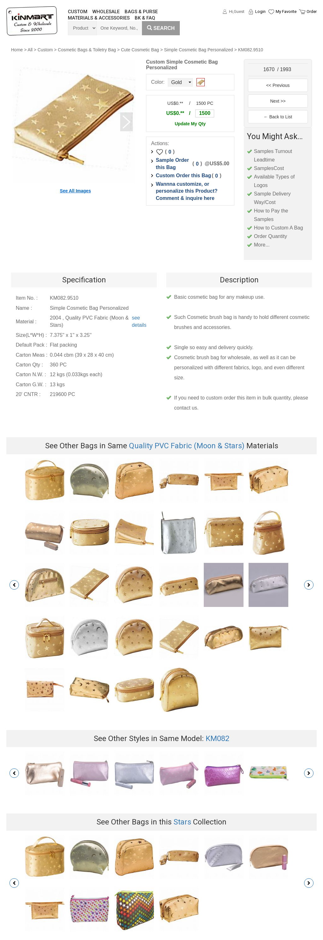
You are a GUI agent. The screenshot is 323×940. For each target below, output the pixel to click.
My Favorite (286, 11)
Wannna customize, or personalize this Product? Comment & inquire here (187, 191)
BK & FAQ (145, 18)
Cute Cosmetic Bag (140, 49)
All (30, 49)
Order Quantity (270, 236)
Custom (45, 49)
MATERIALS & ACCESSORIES (99, 18)
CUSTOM (77, 11)
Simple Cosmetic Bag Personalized (198, 49)
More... (262, 244)
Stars (182, 822)
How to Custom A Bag (278, 227)
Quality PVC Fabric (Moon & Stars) (186, 445)
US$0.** (175, 113)
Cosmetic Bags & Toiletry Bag (87, 49)
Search (161, 28)
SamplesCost (269, 168)
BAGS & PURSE (141, 11)
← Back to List (278, 116)
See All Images (75, 190)
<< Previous (278, 85)
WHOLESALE (106, 11)
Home (17, 49)
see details (139, 321)
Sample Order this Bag (172, 163)
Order (312, 11)
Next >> (277, 101)
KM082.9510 (250, 49)
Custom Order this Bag (183, 175)
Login (260, 11)
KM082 (217, 738)
